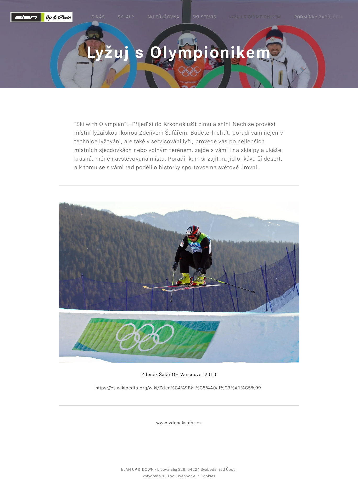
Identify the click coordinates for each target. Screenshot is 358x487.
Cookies (208, 476)
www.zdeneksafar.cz (179, 422)
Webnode (186, 476)
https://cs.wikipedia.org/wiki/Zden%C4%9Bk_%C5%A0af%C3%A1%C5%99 (178, 387)
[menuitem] (101, 17)
